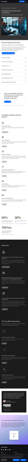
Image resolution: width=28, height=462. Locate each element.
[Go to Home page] (4, 1)
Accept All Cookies (16, 459)
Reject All (23, 459)
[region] (14, 458)
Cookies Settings (4, 459)
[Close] (26, 456)
